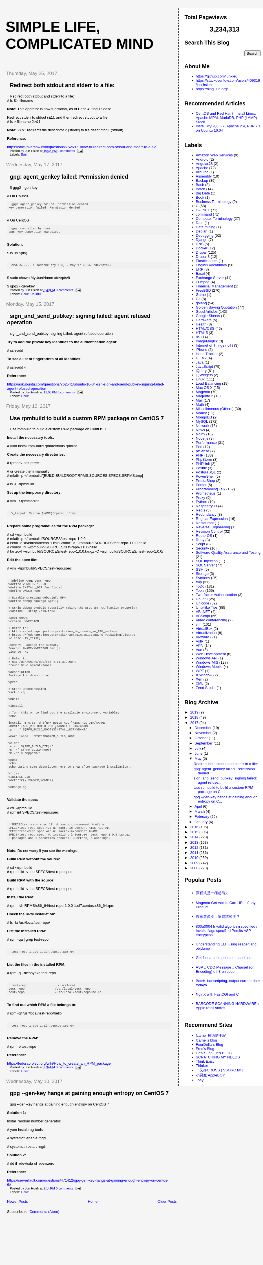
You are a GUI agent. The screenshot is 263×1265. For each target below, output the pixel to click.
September (204, 743)
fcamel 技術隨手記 (211, 1035)
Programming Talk (211, 489)
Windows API (207, 658)
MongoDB (204, 417)
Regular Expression (212, 519)
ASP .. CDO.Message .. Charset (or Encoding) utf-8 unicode (225, 969)
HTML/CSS (205, 328)
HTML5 (202, 333)
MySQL (202, 421)
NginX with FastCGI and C (217, 994)
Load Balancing (208, 383)
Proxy (200, 497)
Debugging (205, 235)
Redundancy (206, 514)
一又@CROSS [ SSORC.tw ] (219, 1070)
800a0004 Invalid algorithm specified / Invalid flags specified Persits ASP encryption (226, 930)
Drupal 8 (203, 256)
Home (93, 1245)
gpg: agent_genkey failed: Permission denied (69, 177)
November (204, 733)
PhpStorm (204, 459)
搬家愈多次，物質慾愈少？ (218, 916)
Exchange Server (210, 278)
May (198, 758)
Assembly (204, 176)
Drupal (201, 252)
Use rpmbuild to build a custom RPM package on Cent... (223, 789)
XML (200, 683)
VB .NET (203, 612)
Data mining (205, 227)
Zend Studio (206, 688)
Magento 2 (204, 396)
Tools (200, 590)
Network (202, 426)
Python (201, 502)
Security (202, 548)
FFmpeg (202, 282)
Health (201, 324)
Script (200, 544)
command (204, 214)
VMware (202, 637)
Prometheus (206, 493)
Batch (200, 189)
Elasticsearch (207, 261)
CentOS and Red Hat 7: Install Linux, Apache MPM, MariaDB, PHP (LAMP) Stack (226, 117)
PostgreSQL (206, 472)
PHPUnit (203, 464)
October (202, 738)
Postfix (201, 468)
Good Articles (207, 311)
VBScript (203, 616)
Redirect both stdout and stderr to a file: (62, 85)
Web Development (211, 654)
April (199, 806)
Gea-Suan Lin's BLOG (214, 1053)
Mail (199, 400)
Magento (203, 392)
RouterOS (204, 535)
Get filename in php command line (223, 958)
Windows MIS (207, 662)
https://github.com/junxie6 (216, 76)
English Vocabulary (211, 265)
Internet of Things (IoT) (214, 345)
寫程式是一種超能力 (212, 893)
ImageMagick (207, 341)
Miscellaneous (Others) (215, 409)
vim (199, 624)
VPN (200, 645)
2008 (195, 868)
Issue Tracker (207, 354)
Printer (201, 485)
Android (202, 159)
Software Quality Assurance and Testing (228, 552)
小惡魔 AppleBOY (210, 1075)
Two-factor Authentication (216, 595)
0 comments (66, 150)
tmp (199, 582)
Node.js (202, 438)
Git (198, 299)
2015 (195, 832)
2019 (195, 712)
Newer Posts (17, 1245)
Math (200, 404)
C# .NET (203, 210)
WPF (200, 671)
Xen (199, 679)
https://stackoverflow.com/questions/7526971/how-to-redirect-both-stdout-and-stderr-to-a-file (81, 147)
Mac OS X (204, 388)
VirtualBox (204, 628)
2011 (195, 852)
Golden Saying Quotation (216, 307)
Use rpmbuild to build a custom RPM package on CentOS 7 (87, 421)
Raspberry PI (206, 506)
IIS (198, 337)
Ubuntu (35, 296)
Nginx (200, 434)
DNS (200, 244)
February (202, 816)
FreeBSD (203, 290)
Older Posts (167, 1245)
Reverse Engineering (213, 527)
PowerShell (205, 476)
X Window (204, 675)
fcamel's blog (206, 1040)
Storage (202, 573)
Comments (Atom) (44, 1255)
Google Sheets (208, 316)
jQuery (201, 371)
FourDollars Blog (209, 1044)
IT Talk (201, 358)
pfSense (202, 451)
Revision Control (209, 531)
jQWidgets (204, 375)
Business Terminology (213, 202)
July (198, 748)
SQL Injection (207, 561)
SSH (200, 569)
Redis (200, 510)
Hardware (204, 320)
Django (201, 240)
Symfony (203, 578)
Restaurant (205, 523)
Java (200, 362)
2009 (195, 863)
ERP (200, 269)
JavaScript (204, 366)
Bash (24, 154)
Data (200, 223)
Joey (200, 1080)
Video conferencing (211, 620)
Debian (201, 231)
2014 (195, 837)
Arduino (202, 172)
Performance (206, 442)
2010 (195, 858)
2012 (195, 847)
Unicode (202, 603)
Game (201, 295)
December (204, 728)
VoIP (200, 641)
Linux (25, 296)
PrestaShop (205, 480)
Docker (201, 248)
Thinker (202, 1066)
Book (200, 197)
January (202, 822)
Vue (199, 650)
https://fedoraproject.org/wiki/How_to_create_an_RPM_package (59, 1107)
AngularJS (204, 163)
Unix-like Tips (207, 607)
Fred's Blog (205, 1049)
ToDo (200, 586)
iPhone (201, 349)
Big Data (203, 193)
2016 (195, 827)
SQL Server (205, 565)
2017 (195, 723)
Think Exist (205, 1061)
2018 (195, 717)
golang (201, 303)
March (200, 811)
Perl (199, 447)
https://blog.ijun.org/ (212, 89)
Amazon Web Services (214, 155)
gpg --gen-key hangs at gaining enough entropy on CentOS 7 (89, 1137)
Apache (202, 168)
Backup (202, 180)
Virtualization (206, 633)
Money (201, 413)
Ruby (200, 540)
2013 (195, 842)
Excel (200, 273)
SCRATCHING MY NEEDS (218, 1057)
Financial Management (214, 286)
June (199, 753)
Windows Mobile (209, 666)
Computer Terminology (214, 218)
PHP (200, 455)
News (200, 430)
